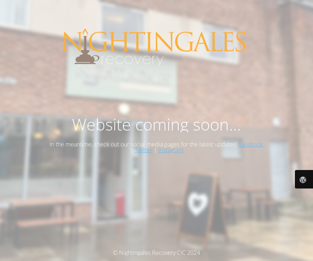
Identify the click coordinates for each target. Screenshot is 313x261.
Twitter (143, 150)
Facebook (250, 144)
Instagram (170, 150)
